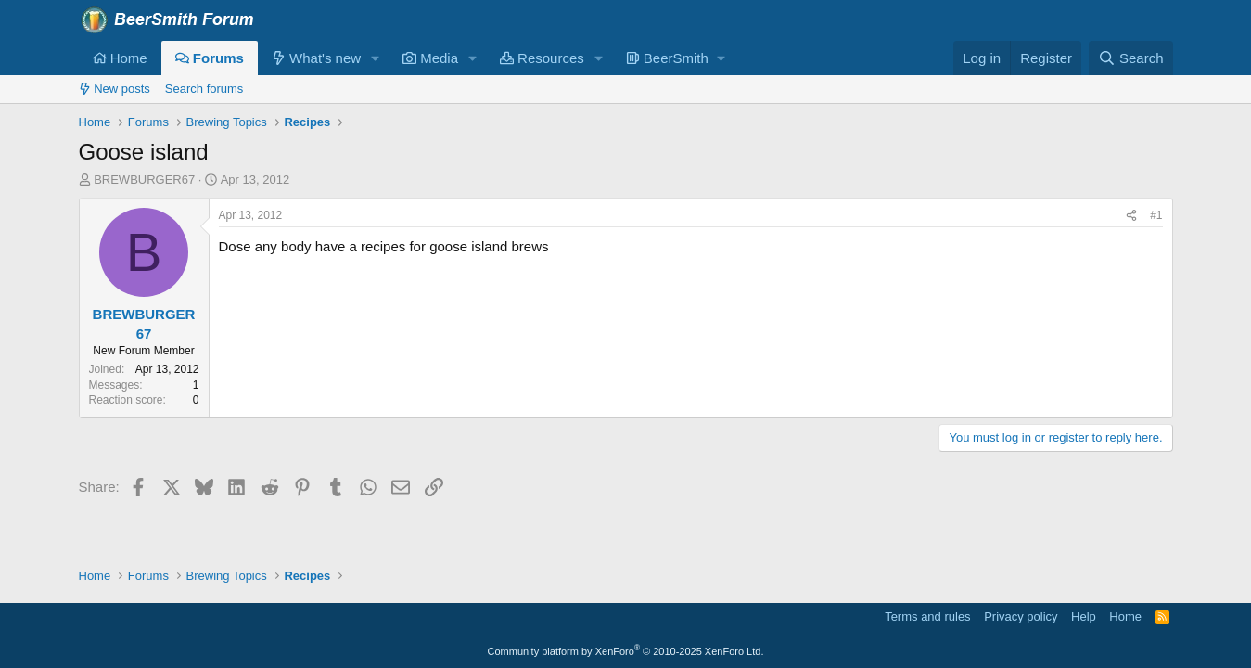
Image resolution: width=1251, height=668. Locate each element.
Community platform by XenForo (626, 651)
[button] (376, 58)
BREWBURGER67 (144, 179)
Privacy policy (1020, 616)
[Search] (1131, 58)
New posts (114, 89)
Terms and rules (927, 616)
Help (1083, 616)
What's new (316, 58)
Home (120, 58)
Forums (209, 58)
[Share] (1131, 215)
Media (430, 58)
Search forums (204, 89)
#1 (1156, 215)
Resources (542, 58)
